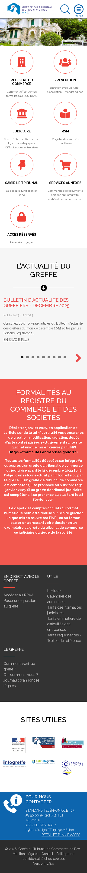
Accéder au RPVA (18, 595)
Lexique (54, 590)
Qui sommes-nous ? (20, 675)
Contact (47, 854)
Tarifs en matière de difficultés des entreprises (64, 624)
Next (76, 358)
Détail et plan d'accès (61, 835)
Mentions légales (25, 854)
